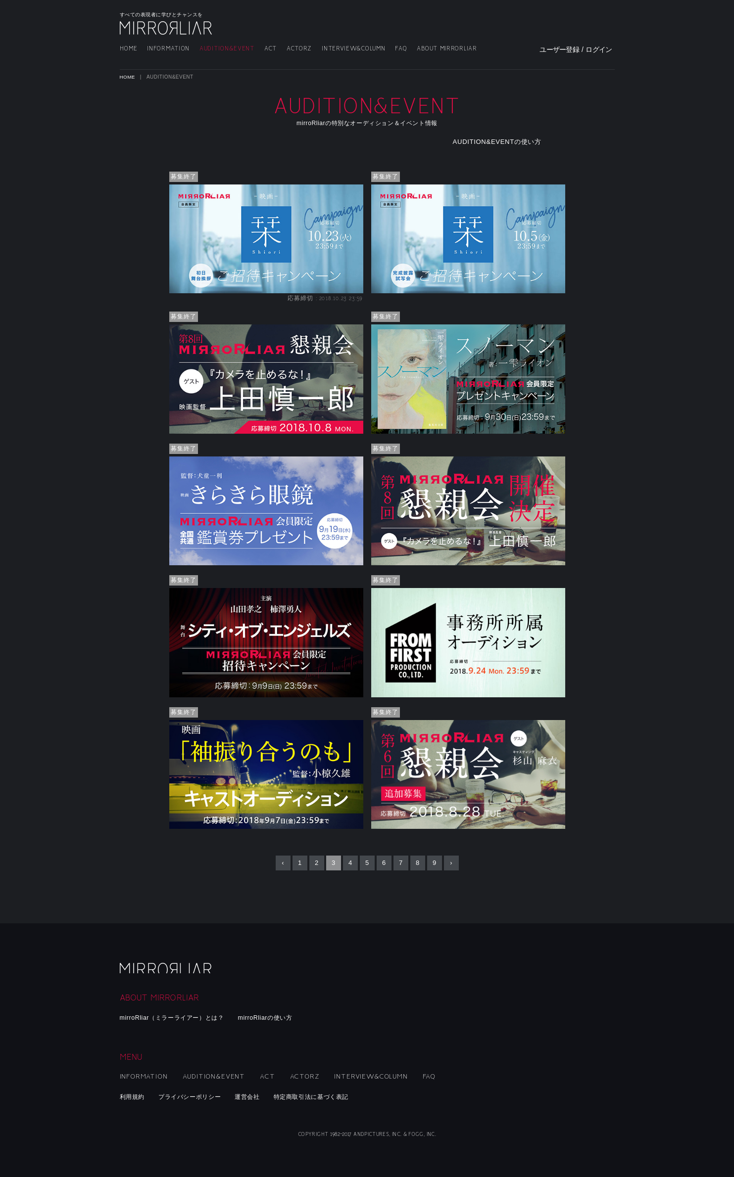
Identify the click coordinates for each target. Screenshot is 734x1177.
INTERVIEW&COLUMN (353, 48)
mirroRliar (167, 966)
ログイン (599, 49)
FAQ (401, 48)
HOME (129, 48)
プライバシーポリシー (194, 1096)
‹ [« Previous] (283, 863)
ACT (270, 48)
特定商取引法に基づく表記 (323, 1096)
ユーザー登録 (559, 49)
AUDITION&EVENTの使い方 (505, 142)
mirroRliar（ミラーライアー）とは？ (176, 1017)
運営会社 (255, 1096)
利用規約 (133, 1096)
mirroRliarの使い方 (274, 1017)
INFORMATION (168, 48)
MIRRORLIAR (167, 28)
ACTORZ (299, 48)
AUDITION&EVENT (226, 48)
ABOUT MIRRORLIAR (447, 48)
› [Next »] (451, 863)
